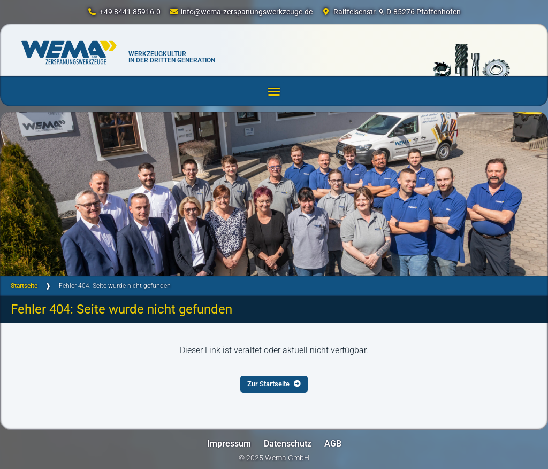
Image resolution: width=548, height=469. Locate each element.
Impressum (229, 444)
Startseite (24, 286)
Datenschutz (287, 444)
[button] (274, 91)
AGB (332, 444)
